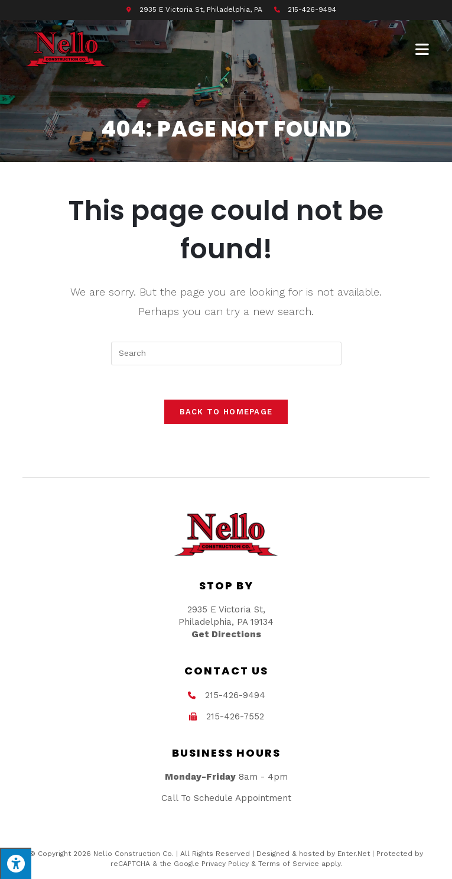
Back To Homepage (226, 412)
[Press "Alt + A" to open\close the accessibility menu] (15, 863)
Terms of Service (288, 865)
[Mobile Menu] (422, 49)
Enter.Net (353, 855)
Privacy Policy (225, 865)
